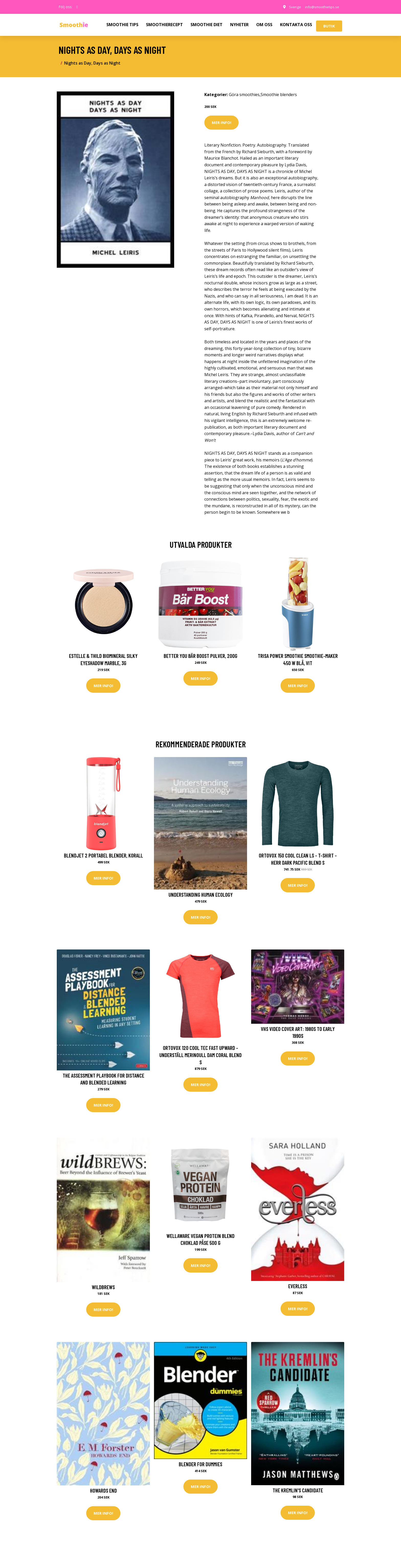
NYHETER (239, 24)
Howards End (103, 1492)
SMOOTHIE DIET (206, 24)
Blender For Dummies (200, 1465)
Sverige (291, 6)
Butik (329, 25)
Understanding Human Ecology (201, 895)
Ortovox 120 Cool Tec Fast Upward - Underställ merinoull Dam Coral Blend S (200, 1055)
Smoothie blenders (279, 94)
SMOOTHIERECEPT (164, 24)
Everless (297, 1287)
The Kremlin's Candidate (298, 1491)
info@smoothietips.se (320, 6)
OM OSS (264, 24)
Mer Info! (221, 122)
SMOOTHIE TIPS (122, 24)
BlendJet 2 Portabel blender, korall (103, 856)
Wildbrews (103, 1288)
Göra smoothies (244, 94)
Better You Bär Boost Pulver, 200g (200, 656)
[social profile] (77, 7)
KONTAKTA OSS (296, 24)
